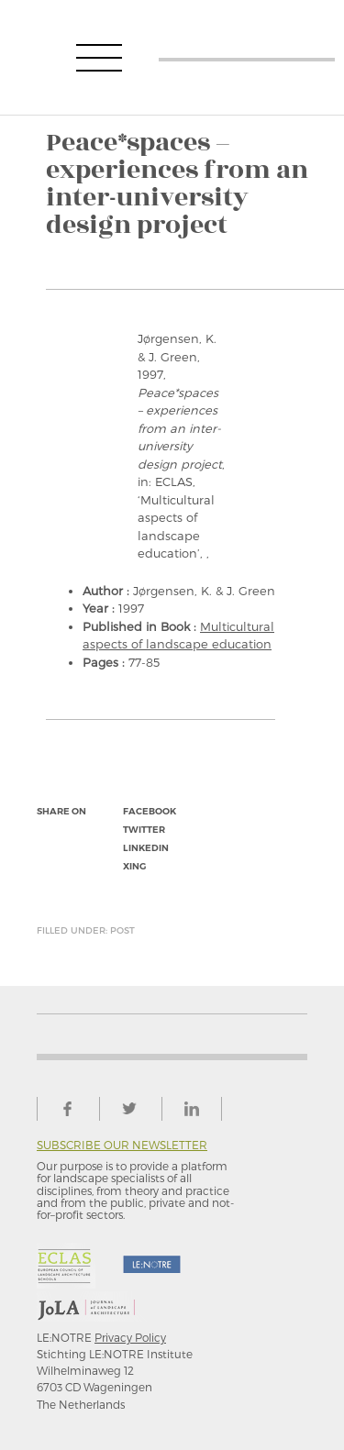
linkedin (146, 848)
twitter (144, 830)
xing (134, 866)
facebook (149, 811)
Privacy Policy (130, 1337)
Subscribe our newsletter (122, 1145)
